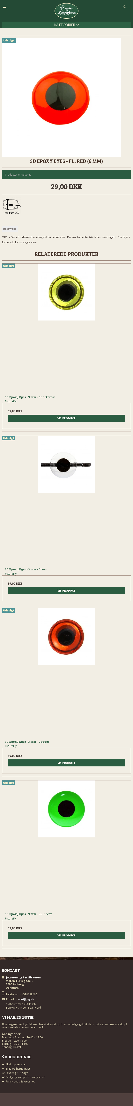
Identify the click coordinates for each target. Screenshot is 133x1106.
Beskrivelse (9, 228)
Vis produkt (66, 418)
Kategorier (66, 24)
